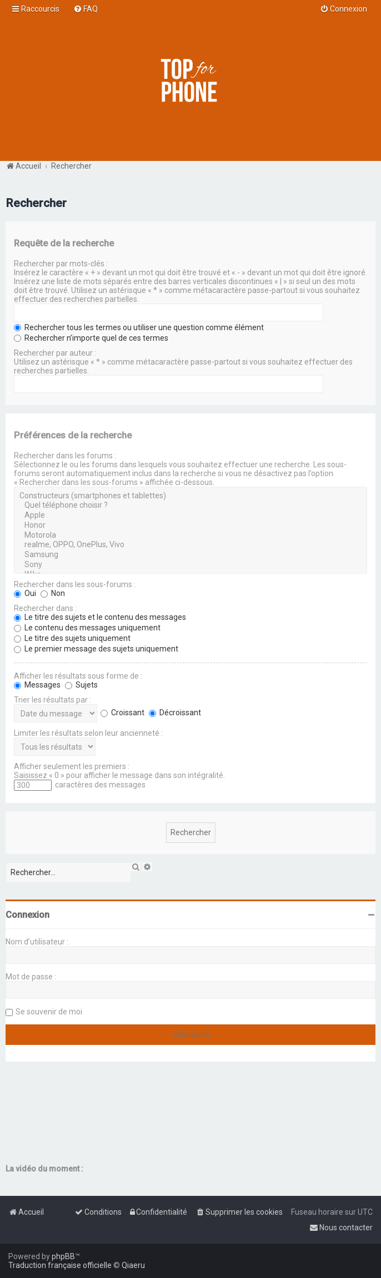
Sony (190, 565)
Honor (190, 526)
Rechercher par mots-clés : (61, 263)
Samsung (190, 555)
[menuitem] (86, 9)
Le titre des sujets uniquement (72, 638)
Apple (190, 516)
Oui (25, 593)
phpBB (63, 1256)
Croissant (122, 712)
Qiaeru (133, 1265)
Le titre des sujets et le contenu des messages (100, 617)
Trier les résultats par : (52, 699)
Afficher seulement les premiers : (71, 766)
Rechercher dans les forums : (65, 455)
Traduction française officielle (60, 1265)
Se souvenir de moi (49, 1011)
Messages (37, 684)
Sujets (81, 684)
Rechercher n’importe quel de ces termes (91, 338)
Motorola (190, 536)
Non (53, 593)
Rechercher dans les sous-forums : (75, 584)
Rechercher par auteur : (55, 352)
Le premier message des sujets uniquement (96, 648)
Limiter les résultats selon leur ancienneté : (88, 733)
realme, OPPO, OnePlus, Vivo (190, 545)
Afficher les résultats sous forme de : (78, 675)
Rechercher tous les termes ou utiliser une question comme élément (139, 327)
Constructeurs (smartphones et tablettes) (190, 496)
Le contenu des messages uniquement (87, 627)
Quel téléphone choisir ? (190, 506)
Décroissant (175, 712)
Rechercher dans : (45, 608)
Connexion (27, 915)
